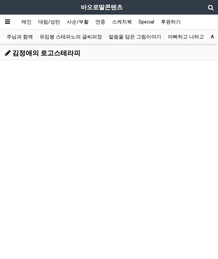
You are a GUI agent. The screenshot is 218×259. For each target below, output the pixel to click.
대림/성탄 (49, 22)
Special (146, 22)
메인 (27, 22)
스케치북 (122, 22)
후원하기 (171, 22)
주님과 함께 (20, 37)
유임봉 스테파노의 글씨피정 (71, 37)
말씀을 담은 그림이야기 (135, 37)
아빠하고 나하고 (186, 37)
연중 (100, 22)
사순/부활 (78, 22)
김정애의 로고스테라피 (42, 53)
